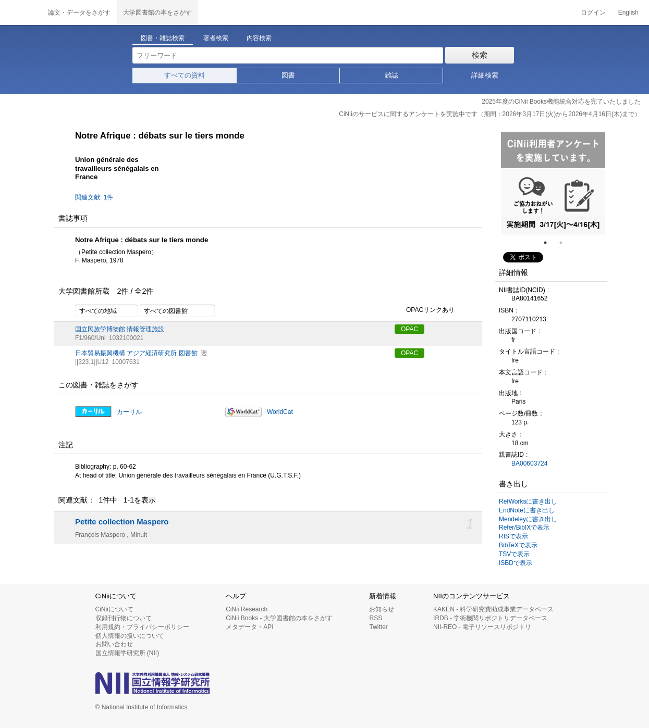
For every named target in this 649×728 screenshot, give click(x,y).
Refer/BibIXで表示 (524, 527)
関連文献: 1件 (94, 197)
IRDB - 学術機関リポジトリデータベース (490, 618)
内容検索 (259, 38)
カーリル (129, 412)
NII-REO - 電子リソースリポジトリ (482, 627)
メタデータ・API (249, 627)
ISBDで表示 (515, 563)
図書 (288, 75)
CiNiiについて (114, 609)
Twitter (378, 627)
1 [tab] (549, 242)
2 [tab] (565, 242)
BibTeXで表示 (518, 545)
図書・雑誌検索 (163, 38)
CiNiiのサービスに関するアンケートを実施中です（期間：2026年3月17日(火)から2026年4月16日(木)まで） (490, 114)
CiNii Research (246, 609)
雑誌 (391, 75)
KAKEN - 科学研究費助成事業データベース (493, 609)
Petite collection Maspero (121, 522)
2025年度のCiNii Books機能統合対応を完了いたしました (561, 101)
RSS (375, 618)
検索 (479, 55)
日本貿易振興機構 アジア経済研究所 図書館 (136, 353)
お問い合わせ (114, 644)
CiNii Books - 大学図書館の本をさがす (279, 618)
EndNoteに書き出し (527, 510)
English (628, 12)
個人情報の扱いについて (129, 635)
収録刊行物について (123, 618)
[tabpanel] (553, 183)
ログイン (593, 12)
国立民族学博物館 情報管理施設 (119, 329)
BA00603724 (529, 463)
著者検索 (215, 38)
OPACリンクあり (425, 310)
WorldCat (280, 412)
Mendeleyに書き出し (528, 519)
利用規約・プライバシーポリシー (142, 627)
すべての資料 (184, 75)
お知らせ (381, 609)
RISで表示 (513, 536)
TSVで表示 (514, 554)
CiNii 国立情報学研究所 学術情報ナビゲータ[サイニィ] (21, 12)
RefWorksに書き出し (528, 501)
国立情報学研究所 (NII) (127, 653)
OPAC (409, 329)
